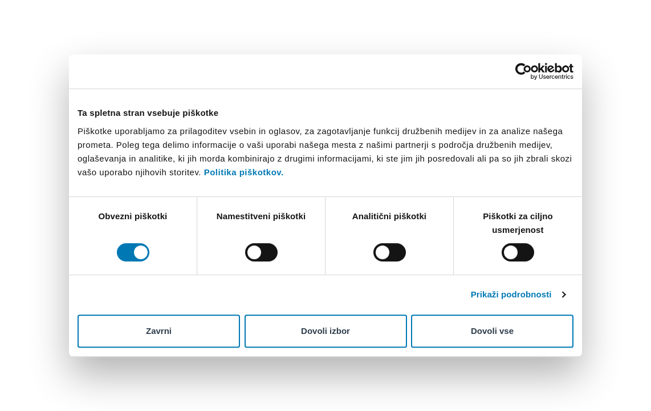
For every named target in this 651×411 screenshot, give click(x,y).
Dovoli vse (492, 331)
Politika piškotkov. (244, 172)
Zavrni (159, 331)
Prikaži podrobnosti (511, 294)
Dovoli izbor (325, 331)
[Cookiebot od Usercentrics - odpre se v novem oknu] (523, 71)
